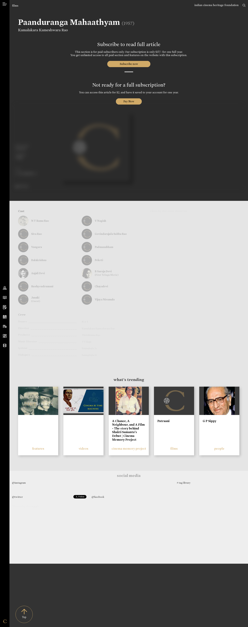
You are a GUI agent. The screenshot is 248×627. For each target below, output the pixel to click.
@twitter (17, 496)
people (219, 448)
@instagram (19, 482)
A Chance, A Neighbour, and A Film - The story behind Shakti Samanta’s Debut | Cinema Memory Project (128, 430)
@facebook (98, 496)
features (38, 448)
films (15, 5)
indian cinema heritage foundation (216, 5)
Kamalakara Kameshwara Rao (43, 30)
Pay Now (128, 101)
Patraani (163, 421)
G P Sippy (209, 421)
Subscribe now (129, 64)
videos (83, 448)
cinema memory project (129, 448)
